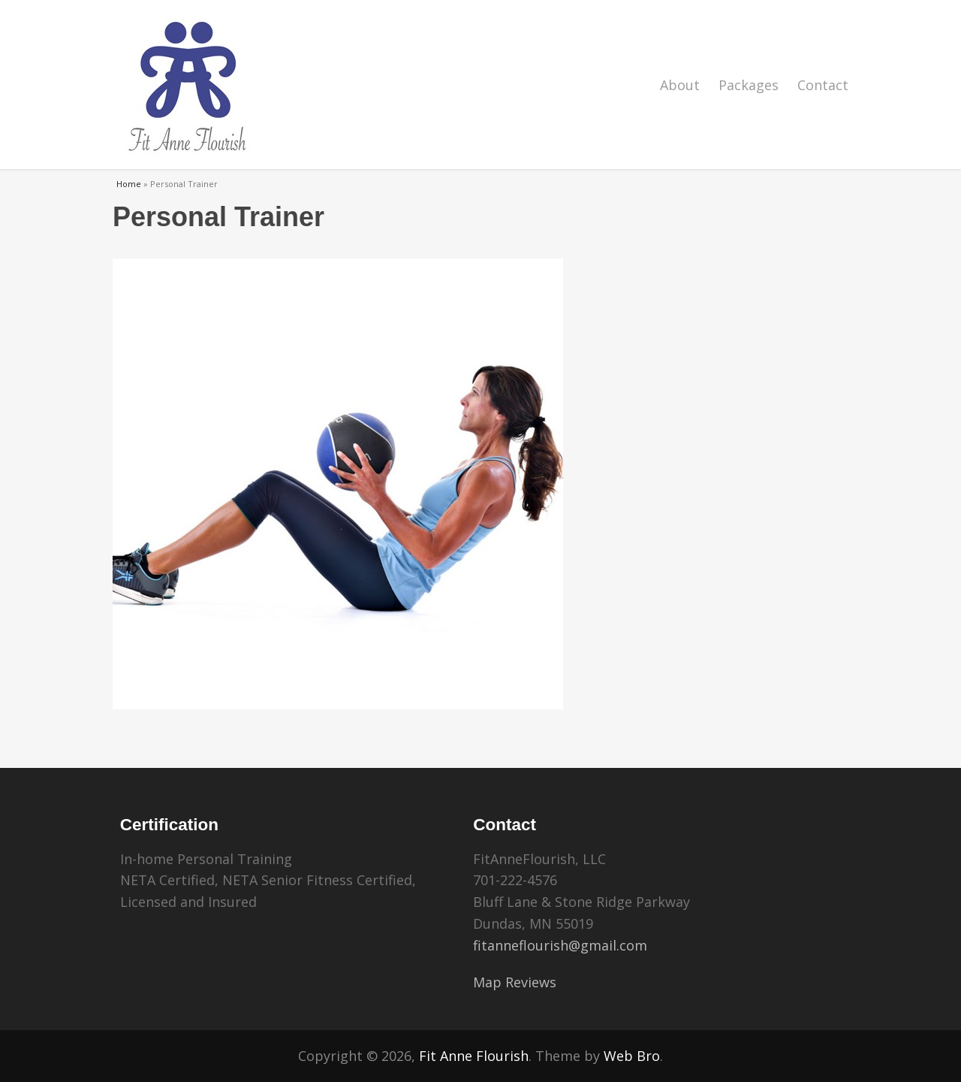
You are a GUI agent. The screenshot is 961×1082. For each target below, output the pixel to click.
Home (128, 183)
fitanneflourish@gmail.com (560, 945)
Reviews (530, 982)
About (680, 85)
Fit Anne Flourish (474, 1056)
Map (487, 982)
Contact (822, 85)
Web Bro (632, 1056)
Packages (748, 85)
